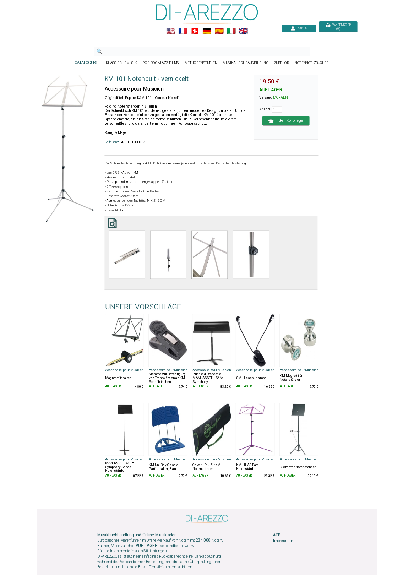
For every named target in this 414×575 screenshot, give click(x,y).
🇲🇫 (182, 31)
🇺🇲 (170, 31)
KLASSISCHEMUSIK (121, 62)
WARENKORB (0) (338, 27)
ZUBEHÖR (281, 62)
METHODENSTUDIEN (201, 62)
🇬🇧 (243, 31)
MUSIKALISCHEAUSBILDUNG (245, 62)
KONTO (298, 28)
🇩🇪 (206, 31)
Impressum (283, 540)
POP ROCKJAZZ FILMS (161, 62)
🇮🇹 (231, 31)
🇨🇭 (194, 31)
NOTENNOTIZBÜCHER (312, 62)
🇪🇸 (219, 31)
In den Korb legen (286, 121)
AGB (276, 535)
